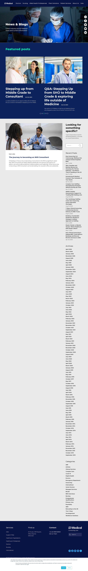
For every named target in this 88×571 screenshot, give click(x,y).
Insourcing (69, 482)
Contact (52, 528)
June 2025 (69, 260)
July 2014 (68, 432)
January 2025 (70, 267)
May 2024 (68, 278)
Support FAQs (10, 535)
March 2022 (69, 316)
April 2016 (69, 392)
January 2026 (70, 253)
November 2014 (70, 426)
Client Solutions (54, 3)
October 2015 (70, 401)
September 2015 (70, 403)
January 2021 (69, 343)
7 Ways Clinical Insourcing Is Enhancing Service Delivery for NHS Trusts (74, 211)
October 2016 (70, 383)
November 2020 (70, 347)
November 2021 (70, 325)
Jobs (82, 3)
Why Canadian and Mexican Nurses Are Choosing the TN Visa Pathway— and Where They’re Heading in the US (74, 170)
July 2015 (68, 408)
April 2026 (69, 249)
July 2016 (68, 390)
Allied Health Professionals (38, 3)
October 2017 (70, 379)
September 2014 (71, 430)
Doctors (18, 3)
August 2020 (69, 354)
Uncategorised (70, 513)
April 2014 (69, 439)
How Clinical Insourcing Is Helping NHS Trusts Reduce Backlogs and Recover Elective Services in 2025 (74, 236)
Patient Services (65, 3)
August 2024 (69, 274)
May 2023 (68, 296)
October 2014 (70, 428)
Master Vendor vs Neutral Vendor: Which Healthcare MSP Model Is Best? (74, 227)
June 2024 (69, 276)
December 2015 (70, 399)
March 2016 (69, 394)
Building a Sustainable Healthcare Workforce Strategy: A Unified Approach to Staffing (72, 219)
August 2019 (69, 370)
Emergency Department (73, 480)
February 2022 (70, 318)
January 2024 (70, 283)
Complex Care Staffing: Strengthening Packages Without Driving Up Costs (73, 186)
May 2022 (68, 312)
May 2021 (68, 334)
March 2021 (69, 338)
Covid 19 (68, 473)
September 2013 (70, 455)
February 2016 (70, 397)
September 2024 (71, 271)
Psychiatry (69, 504)
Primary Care (70, 502)
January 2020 (70, 368)
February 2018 (70, 376)
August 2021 (69, 332)
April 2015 (68, 415)
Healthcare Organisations (13, 538)
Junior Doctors (70, 487)
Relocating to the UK (72, 509)
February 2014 (70, 444)
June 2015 (69, 410)
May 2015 (68, 412)
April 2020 (69, 363)
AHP (67, 464)
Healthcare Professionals (13, 541)
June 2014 (69, 435)
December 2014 (70, 423)
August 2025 (69, 258)
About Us (76, 3)
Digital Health (70, 476)
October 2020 (70, 350)
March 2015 (69, 417)
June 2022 (69, 309)
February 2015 (70, 419)
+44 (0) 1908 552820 (55, 532)
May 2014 (68, 437)
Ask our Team (53, 534)
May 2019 (68, 374)
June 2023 (69, 294)
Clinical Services (71, 469)
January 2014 (70, 446)
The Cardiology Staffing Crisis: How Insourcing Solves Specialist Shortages (73, 202)
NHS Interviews (70, 494)
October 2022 (70, 305)
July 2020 (68, 356)
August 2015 (69, 406)
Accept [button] (63, 567)
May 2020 (68, 361)
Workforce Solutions (72, 515)
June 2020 (69, 359)
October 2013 (70, 453)
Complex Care (70, 471)
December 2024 (70, 269)
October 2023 (70, 287)
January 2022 (70, 321)
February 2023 (70, 300)
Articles (68, 467)
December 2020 (70, 345)
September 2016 (71, 385)
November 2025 (70, 256)
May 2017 (68, 381)
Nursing (25, 3)
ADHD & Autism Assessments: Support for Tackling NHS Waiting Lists (74, 194)
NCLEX (68, 491)
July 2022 (68, 307)
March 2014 (69, 441)
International (69, 485)
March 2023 (69, 298)
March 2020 (69, 365)
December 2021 (70, 323)
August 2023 (69, 289)
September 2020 (71, 352)
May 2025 (68, 262)
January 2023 (70, 303)
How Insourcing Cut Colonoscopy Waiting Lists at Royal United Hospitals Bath (74, 160)
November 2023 (70, 285)
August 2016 (69, 388)
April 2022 (69, 314)
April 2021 (68, 336)
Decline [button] (69, 567)
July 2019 (68, 372)
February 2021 (70, 341)
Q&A (67, 506)
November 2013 (70, 450)
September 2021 (70, 330)
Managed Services (71, 489)
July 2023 (68, 291)
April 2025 (69, 265)
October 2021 (70, 327)
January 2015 (69, 421)
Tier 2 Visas (69, 511)
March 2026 (69, 251)
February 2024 (70, 280)
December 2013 (70, 448)
